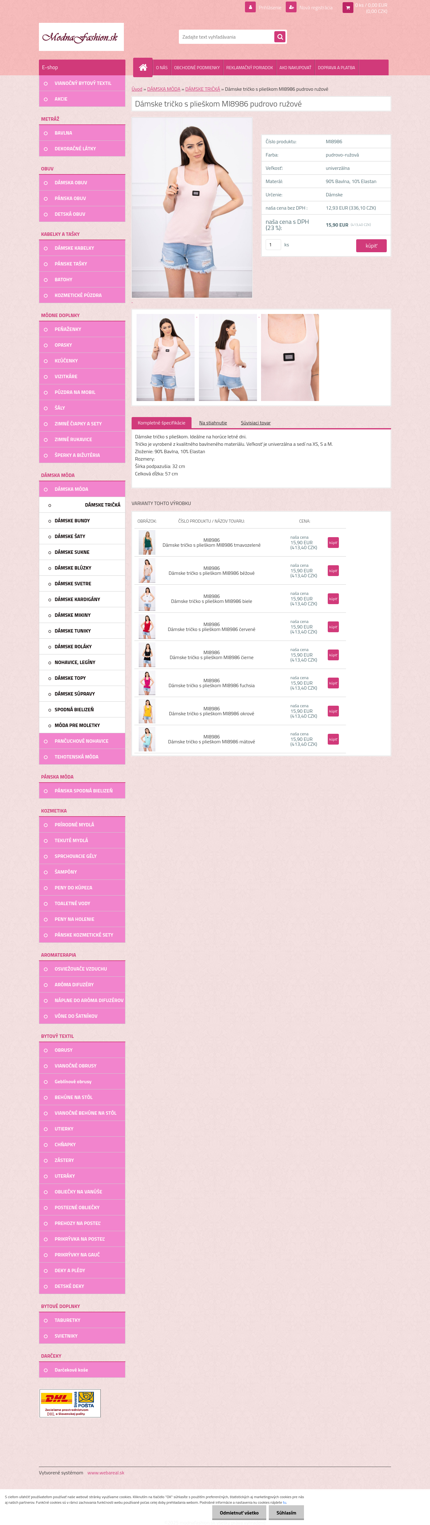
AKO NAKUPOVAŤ (295, 67)
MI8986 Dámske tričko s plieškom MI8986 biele (211, 598)
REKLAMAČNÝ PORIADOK (249, 67)
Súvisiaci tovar (256, 422)
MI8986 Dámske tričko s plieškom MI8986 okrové (211, 711)
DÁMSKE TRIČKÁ (202, 89)
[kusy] (273, 244)
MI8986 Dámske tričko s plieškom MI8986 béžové (212, 570)
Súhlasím (286, 1512)
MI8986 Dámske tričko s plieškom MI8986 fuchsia (211, 683)
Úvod (137, 89)
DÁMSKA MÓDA (163, 89)
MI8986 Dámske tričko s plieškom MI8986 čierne (212, 655)
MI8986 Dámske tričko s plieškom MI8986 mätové (211, 739)
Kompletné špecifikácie (161, 422)
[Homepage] (145, 67)
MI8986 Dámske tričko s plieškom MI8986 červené (211, 626)
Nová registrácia (315, 7)
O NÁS (162, 67)
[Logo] (81, 36)
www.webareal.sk (105, 1472)
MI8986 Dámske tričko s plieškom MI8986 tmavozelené (211, 542)
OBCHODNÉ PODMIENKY (197, 67)
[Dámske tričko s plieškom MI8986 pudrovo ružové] (166, 315)
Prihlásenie (270, 7)
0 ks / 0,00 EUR (371, 5)
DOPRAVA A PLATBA (336, 67)
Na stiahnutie (213, 422)
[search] (279, 37)
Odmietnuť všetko (239, 1512)
